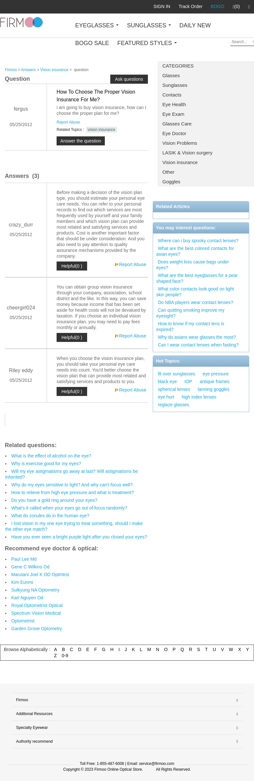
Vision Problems (179, 143)
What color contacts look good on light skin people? (195, 291)
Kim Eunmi (22, 582)
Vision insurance (180, 162)
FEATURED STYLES (147, 43)
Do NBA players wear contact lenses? (195, 302)
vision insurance (101, 129)
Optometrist (22, 620)
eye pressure (216, 373)
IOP (188, 381)
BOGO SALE (92, 43)
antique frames (215, 381)
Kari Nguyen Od (27, 597)
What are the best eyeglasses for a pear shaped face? (197, 278)
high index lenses (199, 397)
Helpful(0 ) (71, 266)
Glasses (171, 75)
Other (168, 172)
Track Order (190, 6)
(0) (236, 6)
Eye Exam (173, 114)
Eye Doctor (174, 133)
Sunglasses (174, 85)
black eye (167, 381)
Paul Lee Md (24, 559)
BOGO (217, 6)
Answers (28, 70)
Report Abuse (68, 122)
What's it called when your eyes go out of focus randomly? (69, 507)
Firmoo (11, 70)
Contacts (171, 94)
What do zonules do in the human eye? (50, 515)
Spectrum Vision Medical (36, 613)
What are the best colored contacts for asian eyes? (195, 251)
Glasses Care (177, 123)
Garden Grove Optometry (36, 628)
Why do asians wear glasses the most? (197, 337)
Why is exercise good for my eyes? (46, 463)
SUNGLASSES (149, 25)
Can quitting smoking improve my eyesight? (190, 313)
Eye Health (174, 104)
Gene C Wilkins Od (30, 566)
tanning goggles (214, 389)
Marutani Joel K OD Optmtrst (40, 574)
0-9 (65, 655)
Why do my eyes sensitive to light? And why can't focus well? (72, 484)
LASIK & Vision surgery (187, 152)
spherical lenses (174, 389)
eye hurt (166, 397)
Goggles (171, 181)
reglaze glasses (173, 404)
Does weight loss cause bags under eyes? (192, 264)
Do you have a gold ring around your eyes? (54, 500)
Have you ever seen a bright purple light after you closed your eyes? (79, 536)
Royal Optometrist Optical (37, 605)
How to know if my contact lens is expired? (190, 326)
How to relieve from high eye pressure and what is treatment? (72, 492)
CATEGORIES (178, 66)
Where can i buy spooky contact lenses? (198, 240)
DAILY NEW (195, 25)
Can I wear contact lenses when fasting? (198, 344)
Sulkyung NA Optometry (35, 590)
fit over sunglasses (176, 373)
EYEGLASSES (97, 25)
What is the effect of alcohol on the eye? (51, 455)
